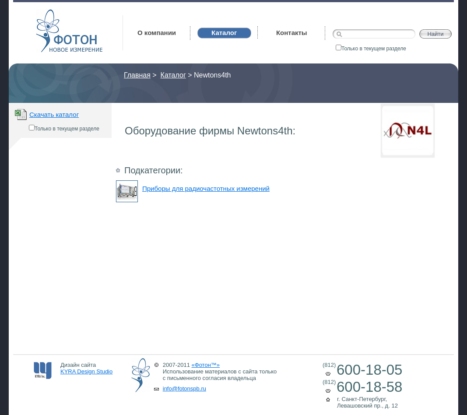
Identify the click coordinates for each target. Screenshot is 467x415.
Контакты (291, 32)
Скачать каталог (54, 114)
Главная (137, 75)
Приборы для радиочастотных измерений (206, 188)
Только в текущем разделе (371, 49)
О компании (156, 32)
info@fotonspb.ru (184, 388)
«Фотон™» (206, 365)
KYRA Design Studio (86, 371)
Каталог (173, 75)
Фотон (48, 13)
